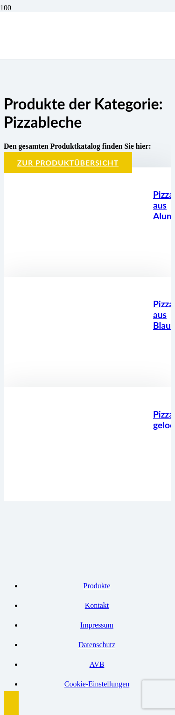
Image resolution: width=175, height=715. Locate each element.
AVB (97, 664)
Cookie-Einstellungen (97, 684)
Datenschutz (96, 645)
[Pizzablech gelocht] (83, 487)
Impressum (96, 625)
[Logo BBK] (70, 103)
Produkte (97, 586)
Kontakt (97, 605)
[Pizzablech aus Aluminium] (83, 263)
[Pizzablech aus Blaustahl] (83, 373)
